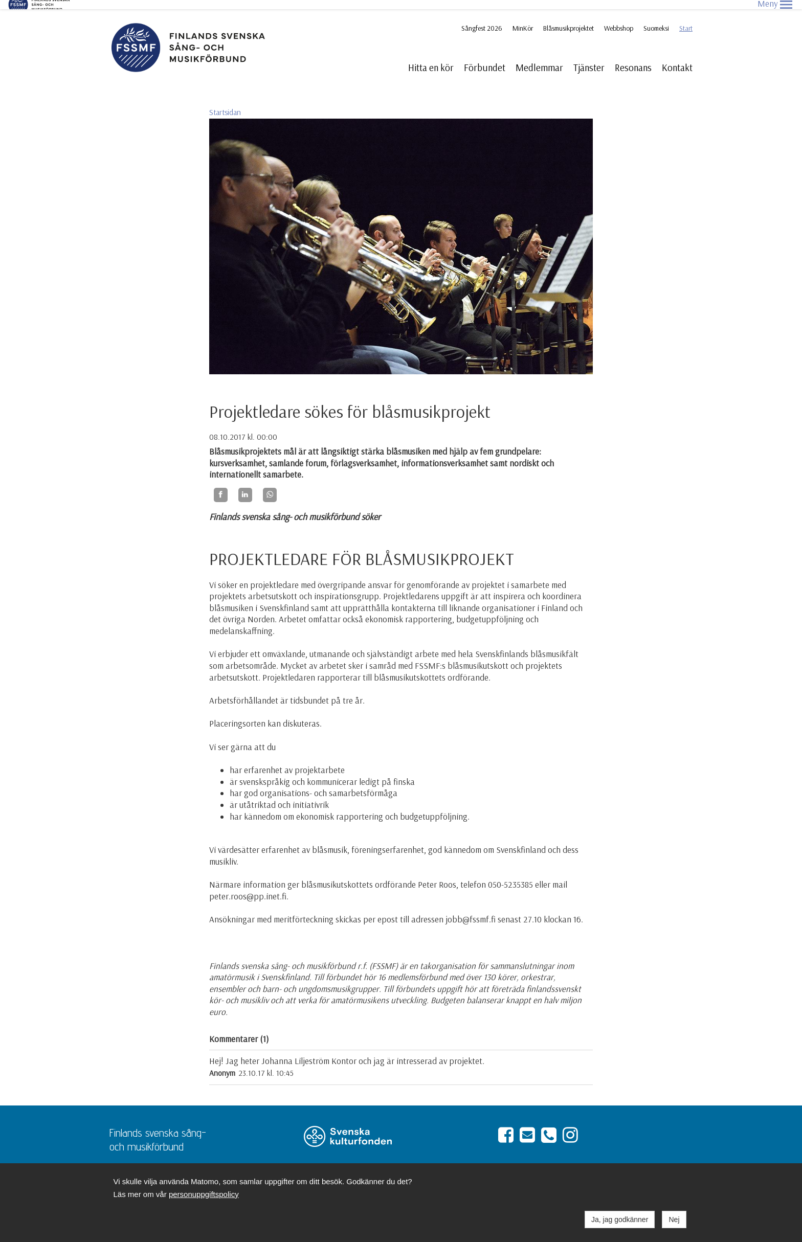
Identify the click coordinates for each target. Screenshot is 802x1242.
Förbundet (484, 58)
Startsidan (225, 103)
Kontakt (677, 58)
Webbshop (618, 19)
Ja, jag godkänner (619, 1219)
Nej (674, 1219)
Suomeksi (656, 19)
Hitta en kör (431, 58)
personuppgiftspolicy (204, 1194)
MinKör (523, 19)
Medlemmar (539, 58)
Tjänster (589, 58)
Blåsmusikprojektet (568, 19)
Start (686, 19)
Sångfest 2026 (481, 19)
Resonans (633, 58)
